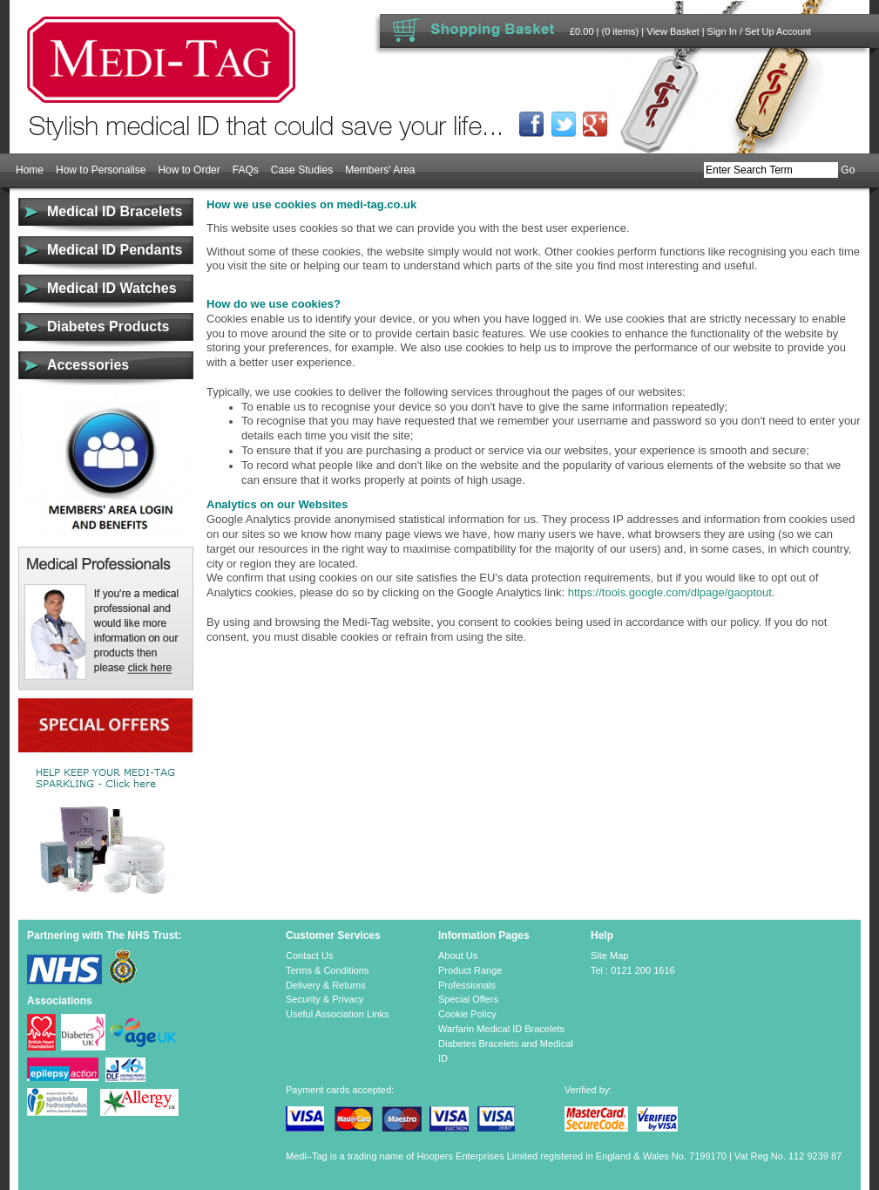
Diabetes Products (108, 326)
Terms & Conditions (327, 970)
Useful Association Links (337, 1014)
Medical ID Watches (112, 288)
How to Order (189, 170)
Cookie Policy (467, 1014)
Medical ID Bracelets (114, 211)
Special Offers (468, 999)
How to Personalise (100, 170)
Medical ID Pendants (114, 249)
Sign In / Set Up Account (759, 31)
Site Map (609, 955)
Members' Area (380, 170)
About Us (457, 955)
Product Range (470, 970)
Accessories (88, 364)
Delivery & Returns (326, 985)
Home (30, 170)
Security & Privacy (324, 999)
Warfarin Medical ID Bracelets (501, 1028)
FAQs (246, 170)
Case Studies (302, 170)
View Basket (672, 31)
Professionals (467, 985)
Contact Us (309, 955)
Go (848, 170)
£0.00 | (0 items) (604, 31)
